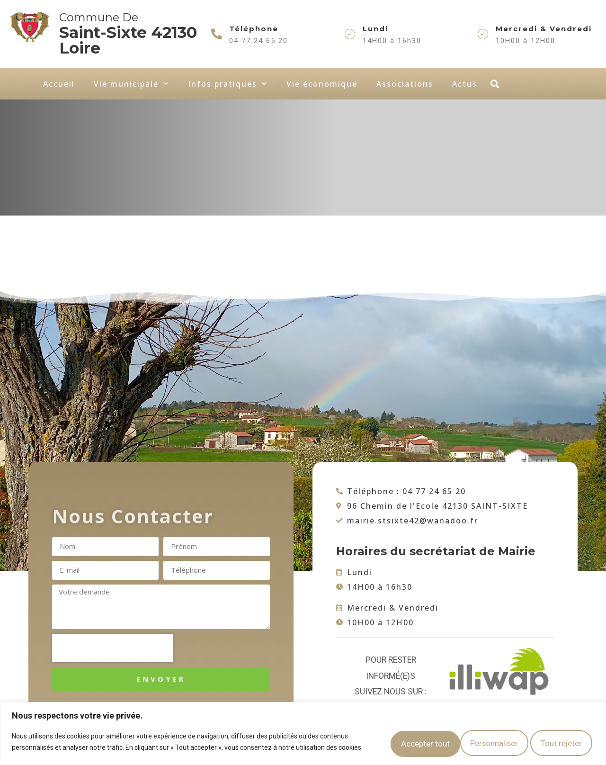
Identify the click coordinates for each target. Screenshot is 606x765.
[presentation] (112, 648)
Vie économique (321, 84)
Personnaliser (390, 740)
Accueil (59, 84)
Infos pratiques (227, 83)
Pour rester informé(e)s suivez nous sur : (391, 675)
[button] (494, 84)
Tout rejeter (471, 740)
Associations (404, 84)
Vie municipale (131, 83)
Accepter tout (553, 740)
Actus (464, 84)
